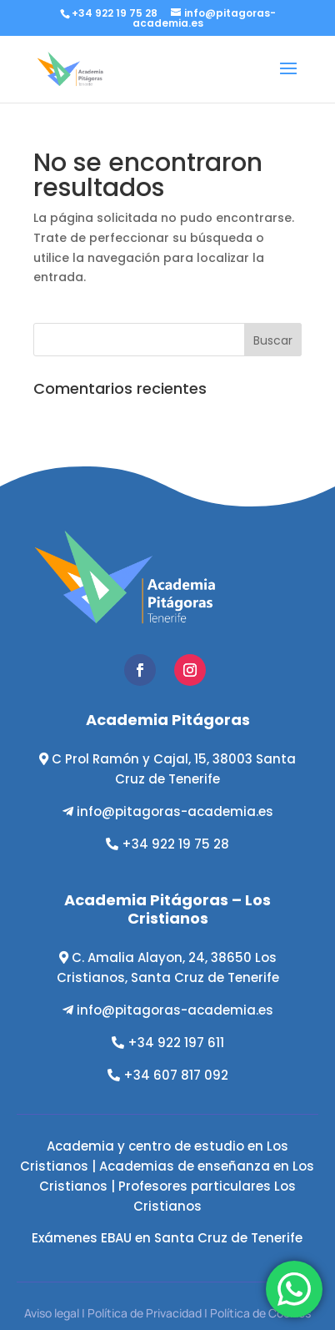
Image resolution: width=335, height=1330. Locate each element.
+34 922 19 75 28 (175, 844)
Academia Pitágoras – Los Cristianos (167, 909)
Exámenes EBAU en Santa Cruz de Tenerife (167, 1238)
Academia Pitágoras (168, 719)
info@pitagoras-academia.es (175, 811)
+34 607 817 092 (175, 1075)
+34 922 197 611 (176, 1042)
